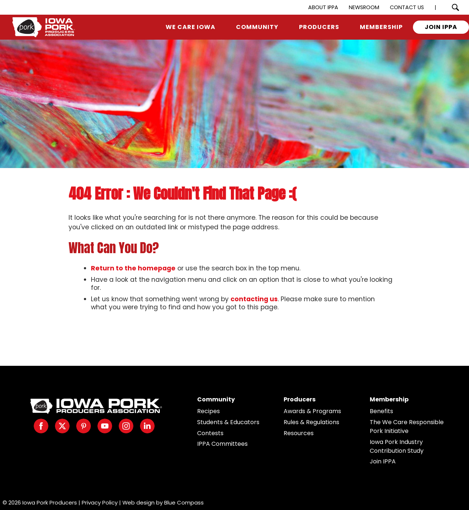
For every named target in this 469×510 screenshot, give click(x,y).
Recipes (208, 411)
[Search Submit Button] (455, 7)
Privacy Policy (100, 502)
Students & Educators (228, 422)
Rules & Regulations (311, 422)
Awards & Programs (312, 411)
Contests (210, 433)
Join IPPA (383, 461)
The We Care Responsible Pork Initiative (407, 426)
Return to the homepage (133, 268)
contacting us (254, 299)
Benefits (381, 411)
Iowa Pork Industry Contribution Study (397, 446)
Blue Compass (184, 502)
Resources (299, 433)
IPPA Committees (222, 444)
